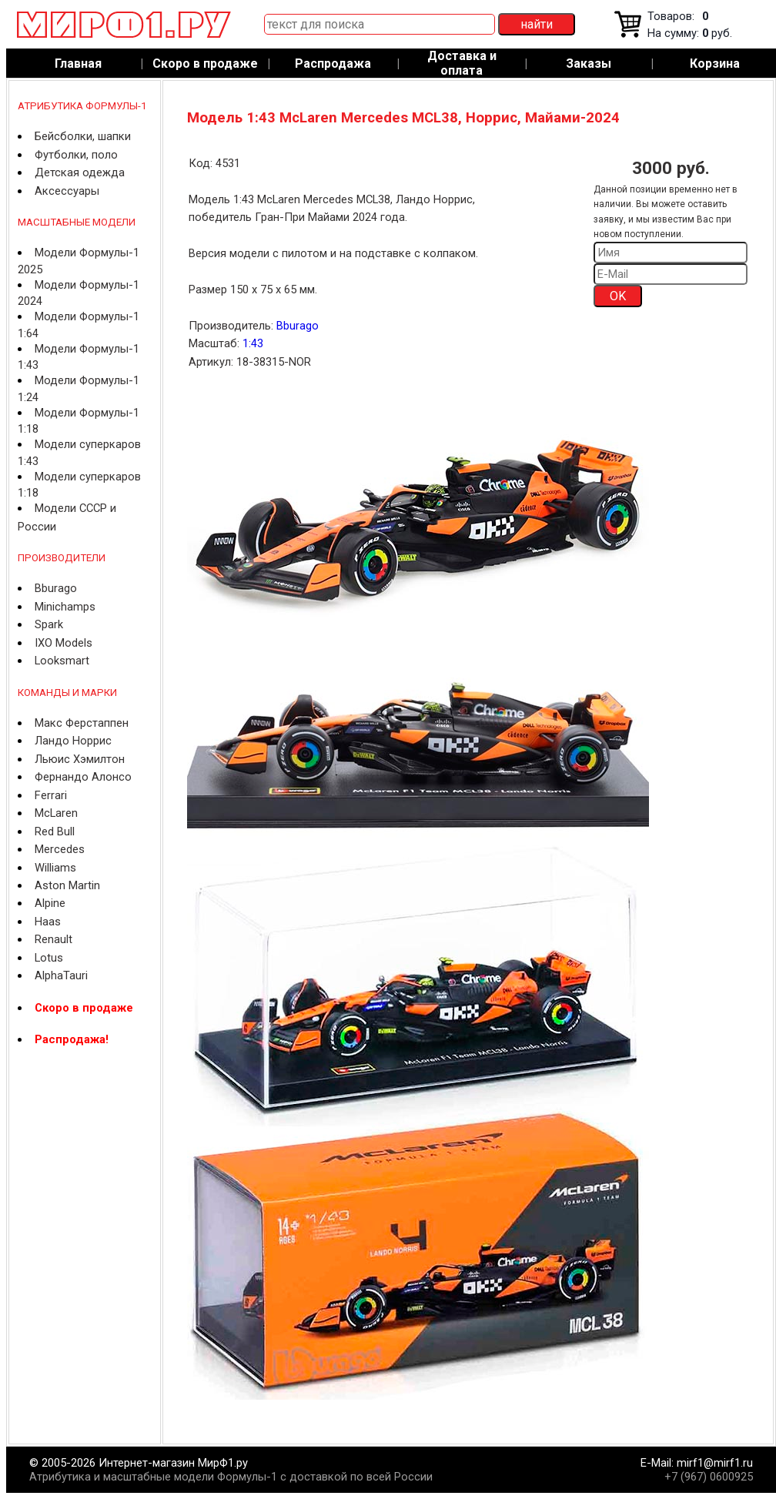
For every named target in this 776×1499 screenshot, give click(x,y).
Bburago (56, 588)
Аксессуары (67, 191)
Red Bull (55, 831)
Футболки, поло (76, 155)
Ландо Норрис (73, 741)
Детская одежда (80, 172)
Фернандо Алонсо (83, 777)
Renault (53, 939)
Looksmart (62, 661)
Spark (49, 624)
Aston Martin (67, 885)
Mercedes (60, 849)
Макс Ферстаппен (82, 723)
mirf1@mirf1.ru (715, 1463)
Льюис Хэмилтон (80, 759)
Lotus (49, 958)
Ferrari (51, 795)
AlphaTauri (61, 975)
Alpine (50, 903)
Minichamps (65, 607)
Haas (48, 922)
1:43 (252, 343)
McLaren (56, 813)
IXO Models (63, 643)
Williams (55, 868)
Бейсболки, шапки (83, 136)
